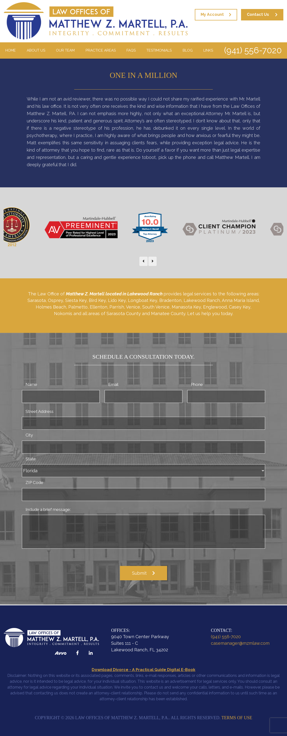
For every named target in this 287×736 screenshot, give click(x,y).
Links (208, 50)
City (29, 435)
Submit (139, 573)
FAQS (131, 50)
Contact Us (258, 14)
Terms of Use (237, 717)
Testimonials (159, 50)
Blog (188, 50)
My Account (212, 14)
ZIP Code (34, 482)
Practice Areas (101, 50)
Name (31, 384)
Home (10, 50)
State (31, 458)
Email (113, 384)
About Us (36, 50)
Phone (197, 384)
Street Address (40, 411)
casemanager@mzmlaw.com (240, 643)
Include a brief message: (48, 509)
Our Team (65, 50)
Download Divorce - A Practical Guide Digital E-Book (143, 669)
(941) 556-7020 (253, 50)
